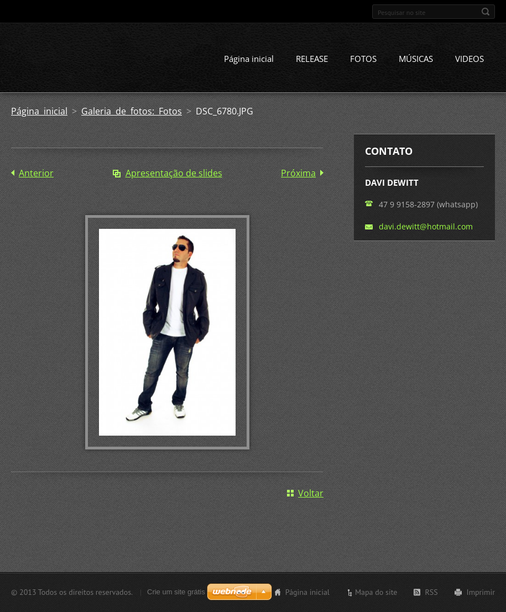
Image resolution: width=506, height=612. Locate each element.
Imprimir (481, 592)
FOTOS (363, 58)
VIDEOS (469, 58)
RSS (431, 592)
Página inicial (249, 58)
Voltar (311, 493)
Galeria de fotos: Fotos (131, 111)
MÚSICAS (416, 58)
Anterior (36, 173)
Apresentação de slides (174, 173)
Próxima (298, 173)
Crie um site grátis (176, 592)
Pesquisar (485, 12)
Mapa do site (376, 592)
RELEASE (312, 58)
